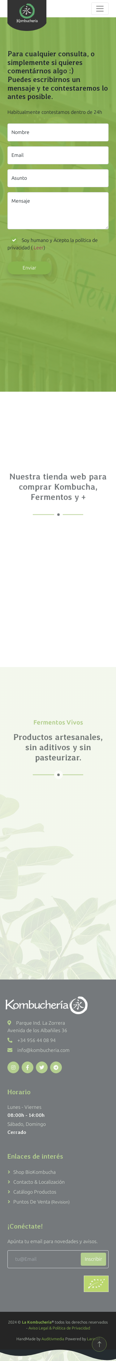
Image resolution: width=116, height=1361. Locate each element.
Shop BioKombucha (34, 1172)
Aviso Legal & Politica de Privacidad (59, 1328)
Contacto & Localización (39, 1182)
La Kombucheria (37, 1322)
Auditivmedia (52, 1339)
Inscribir (93, 1259)
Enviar (29, 268)
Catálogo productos (34, 1192)
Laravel (93, 1339)
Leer (38, 248)
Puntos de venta (41, 1202)
